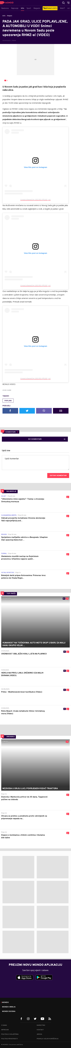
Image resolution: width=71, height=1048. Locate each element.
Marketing (41, 1025)
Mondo (5, 1003)
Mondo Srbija (9, 1007)
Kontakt (40, 1030)
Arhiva (39, 1034)
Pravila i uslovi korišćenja (47, 1039)
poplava (8, 401)
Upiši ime (6, 450)
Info (3, 16)
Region (9, 16)
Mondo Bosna (8, 1011)
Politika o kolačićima (9, 1034)
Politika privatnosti (9, 1039)
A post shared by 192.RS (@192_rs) (35, 199)
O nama (4, 1025)
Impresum (5, 1030)
